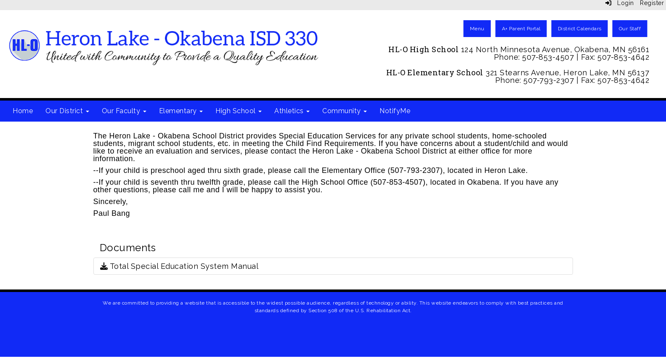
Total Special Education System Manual (179, 266)
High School (238, 111)
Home (23, 111)
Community (344, 111)
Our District (67, 111)
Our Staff (630, 29)
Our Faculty (124, 111)
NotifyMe (394, 111)
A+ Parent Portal (521, 29)
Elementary (181, 111)
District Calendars (580, 29)
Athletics (292, 111)
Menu (477, 29)
